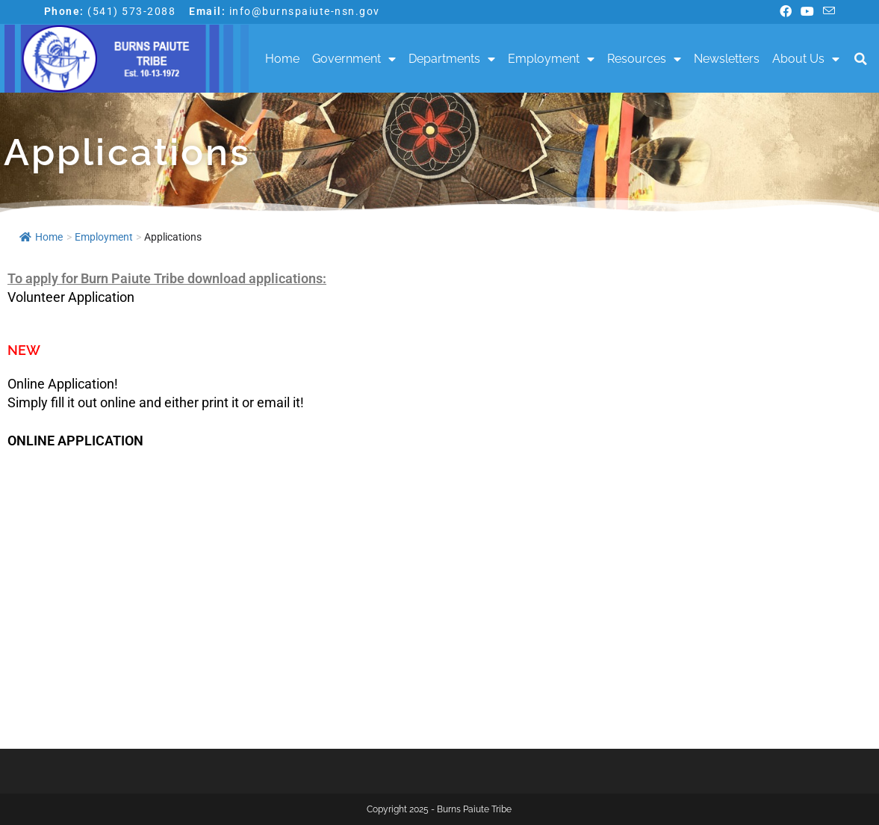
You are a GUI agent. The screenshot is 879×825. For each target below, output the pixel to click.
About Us (805, 59)
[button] (860, 58)
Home (282, 59)
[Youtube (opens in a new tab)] (807, 11)
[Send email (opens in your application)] (827, 11)
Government (354, 59)
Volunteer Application (70, 297)
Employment (551, 59)
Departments (452, 59)
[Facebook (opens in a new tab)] (785, 11)
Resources (644, 59)
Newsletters (727, 59)
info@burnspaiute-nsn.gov (304, 11)
